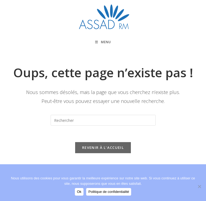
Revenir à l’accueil (103, 147)
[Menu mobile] (103, 42)
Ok (79, 192)
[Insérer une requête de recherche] (103, 120)
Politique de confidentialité (108, 192)
